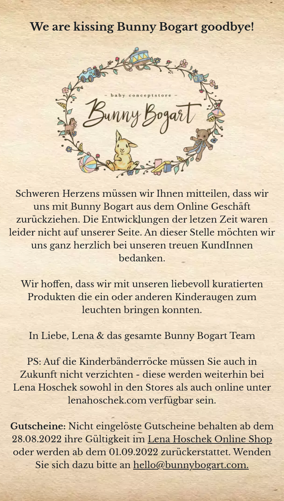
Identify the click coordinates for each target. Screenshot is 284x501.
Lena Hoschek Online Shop (210, 439)
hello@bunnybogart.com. (191, 465)
